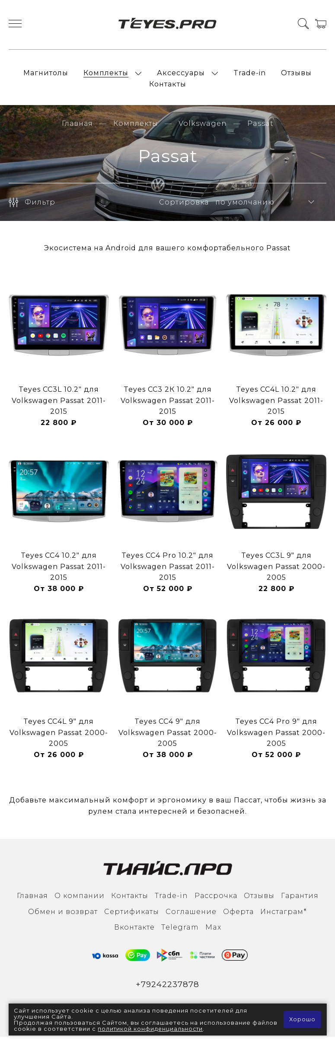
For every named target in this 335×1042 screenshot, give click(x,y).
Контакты (167, 87)
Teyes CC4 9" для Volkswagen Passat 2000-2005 (167, 737)
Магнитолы (45, 75)
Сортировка (184, 207)
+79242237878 (168, 989)
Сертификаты (131, 916)
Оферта (238, 916)
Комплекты (105, 75)
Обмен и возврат (63, 916)
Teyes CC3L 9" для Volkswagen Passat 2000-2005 (276, 571)
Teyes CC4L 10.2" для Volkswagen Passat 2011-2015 (276, 405)
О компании (79, 900)
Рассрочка (216, 900)
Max (213, 932)
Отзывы (296, 75)
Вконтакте (134, 932)
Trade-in (249, 75)
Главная (77, 128)
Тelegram (180, 932)
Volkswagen (203, 128)
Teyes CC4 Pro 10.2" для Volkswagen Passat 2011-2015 (168, 571)
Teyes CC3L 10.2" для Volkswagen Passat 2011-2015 (59, 405)
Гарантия (300, 900)
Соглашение (191, 916)
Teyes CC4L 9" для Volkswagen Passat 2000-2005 (59, 737)
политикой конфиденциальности (178, 1028)
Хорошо (302, 1019)
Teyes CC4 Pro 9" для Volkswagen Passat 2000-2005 (276, 737)
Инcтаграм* (283, 916)
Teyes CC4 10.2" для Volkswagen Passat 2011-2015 (59, 571)
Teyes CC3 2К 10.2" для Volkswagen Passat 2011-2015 (168, 405)
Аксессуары (181, 75)
